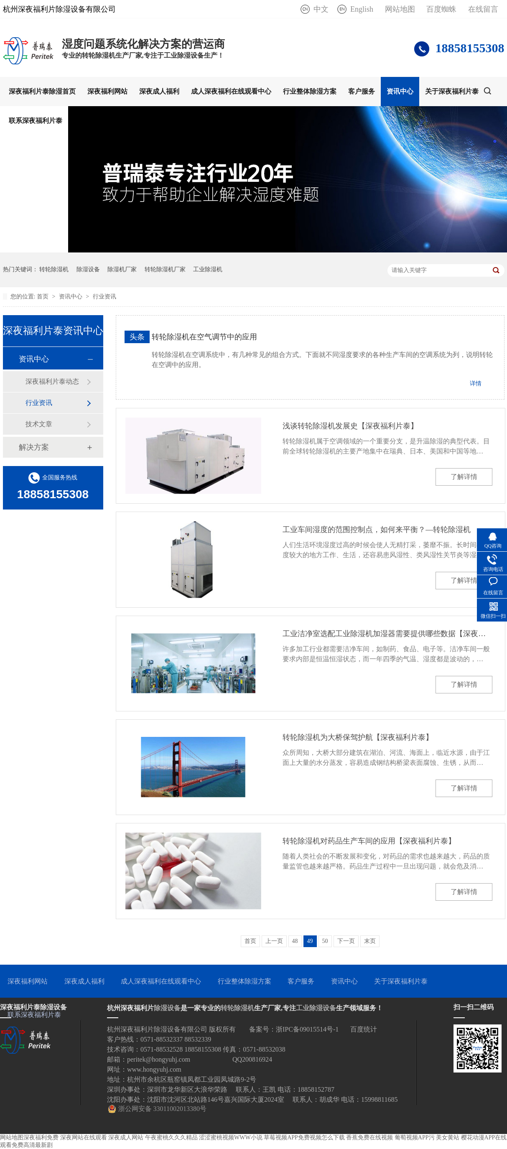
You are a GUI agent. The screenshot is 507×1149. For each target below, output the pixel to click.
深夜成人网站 (125, 1137)
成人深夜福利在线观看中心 (231, 91)
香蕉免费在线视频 (369, 1137)
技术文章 (38, 424)
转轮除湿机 (54, 269)
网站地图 (400, 9)
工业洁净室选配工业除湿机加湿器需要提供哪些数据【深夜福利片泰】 (387, 633)
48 (295, 941)
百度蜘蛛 (441, 9)
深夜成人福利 (159, 91)
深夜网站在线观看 (83, 1137)
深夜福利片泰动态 (52, 381)
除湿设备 (88, 269)
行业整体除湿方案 (309, 91)
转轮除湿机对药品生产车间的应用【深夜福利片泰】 (369, 841)
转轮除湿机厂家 (165, 269)
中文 (321, 9)
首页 (43, 296)
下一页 (346, 941)
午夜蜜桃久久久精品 (171, 1137)
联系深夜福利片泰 (35, 120)
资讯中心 (400, 91)
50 (325, 941)
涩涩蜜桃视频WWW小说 (230, 1137)
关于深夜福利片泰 (452, 91)
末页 (370, 941)
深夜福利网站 (107, 91)
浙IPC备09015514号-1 (307, 1029)
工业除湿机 (207, 269)
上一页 (274, 941)
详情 (476, 383)
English (361, 9)
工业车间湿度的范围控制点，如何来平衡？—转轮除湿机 (377, 529)
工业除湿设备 (316, 1007)
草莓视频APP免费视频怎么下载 (304, 1137)
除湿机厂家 (122, 269)
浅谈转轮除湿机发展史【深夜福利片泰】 (350, 426)
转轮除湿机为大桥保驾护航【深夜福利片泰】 (358, 737)
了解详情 (464, 476)
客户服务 (361, 91)
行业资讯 (104, 296)
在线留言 (483, 9)
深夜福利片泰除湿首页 (42, 91)
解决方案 (34, 447)
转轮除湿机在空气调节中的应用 (204, 337)
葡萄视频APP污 (415, 1137)
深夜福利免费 (41, 1137)
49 (310, 941)
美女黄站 (447, 1137)
